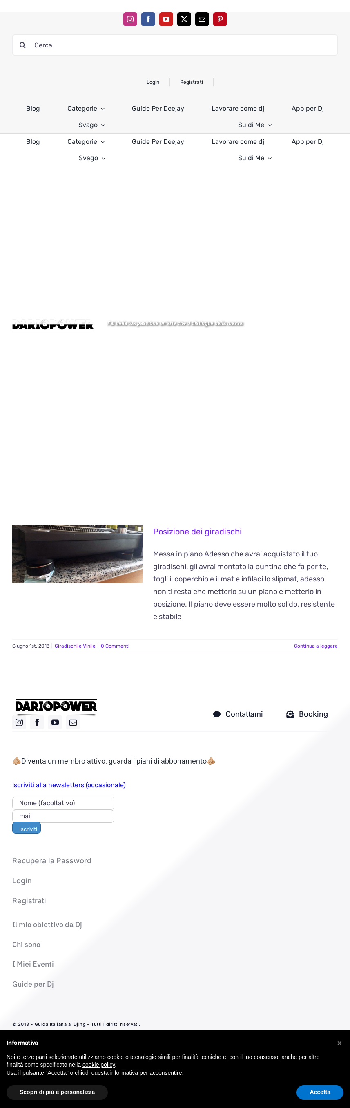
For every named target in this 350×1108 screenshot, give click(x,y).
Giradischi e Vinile (75, 646)
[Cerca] (22, 45)
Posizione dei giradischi (197, 531)
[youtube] (166, 19)
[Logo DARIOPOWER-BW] (53, 321)
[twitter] (184, 19)
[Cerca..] (175, 45)
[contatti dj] (237, 714)
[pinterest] (220, 19)
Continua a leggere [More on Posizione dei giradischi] (316, 646)
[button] (339, 1060)
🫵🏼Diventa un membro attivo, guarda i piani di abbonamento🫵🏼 (114, 761)
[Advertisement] (175, 231)
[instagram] (130, 19)
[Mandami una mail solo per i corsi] (307, 714)
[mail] (202, 19)
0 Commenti (115, 646)
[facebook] (148, 19)
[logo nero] (56, 702)
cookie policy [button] (98, 1082)
